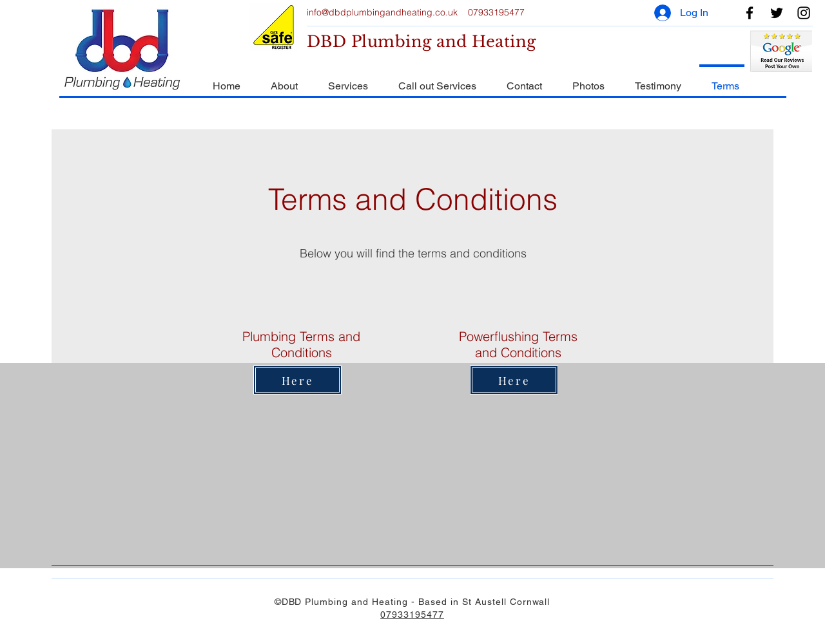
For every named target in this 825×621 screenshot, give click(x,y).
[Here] (297, 380)
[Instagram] (803, 13)
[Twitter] (776, 13)
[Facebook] (749, 13)
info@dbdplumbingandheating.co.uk (382, 12)
